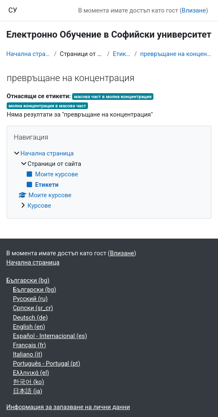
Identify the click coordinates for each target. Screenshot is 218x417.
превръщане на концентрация (176, 54)
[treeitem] (109, 179)
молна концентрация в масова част (47, 106)
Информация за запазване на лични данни (68, 407)
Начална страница (28, 54)
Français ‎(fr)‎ (29, 345)
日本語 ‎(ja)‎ (27, 391)
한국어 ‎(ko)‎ (28, 382)
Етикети (122, 54)
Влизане (194, 10)
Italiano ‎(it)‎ (28, 354)
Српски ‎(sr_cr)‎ (33, 308)
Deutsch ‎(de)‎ (30, 317)
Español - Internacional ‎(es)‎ (50, 336)
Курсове (39, 205)
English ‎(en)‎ (29, 327)
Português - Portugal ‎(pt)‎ (46, 363)
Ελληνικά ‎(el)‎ (31, 372)
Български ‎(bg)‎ (28, 280)
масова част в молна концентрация (113, 96)
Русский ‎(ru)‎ (30, 299)
